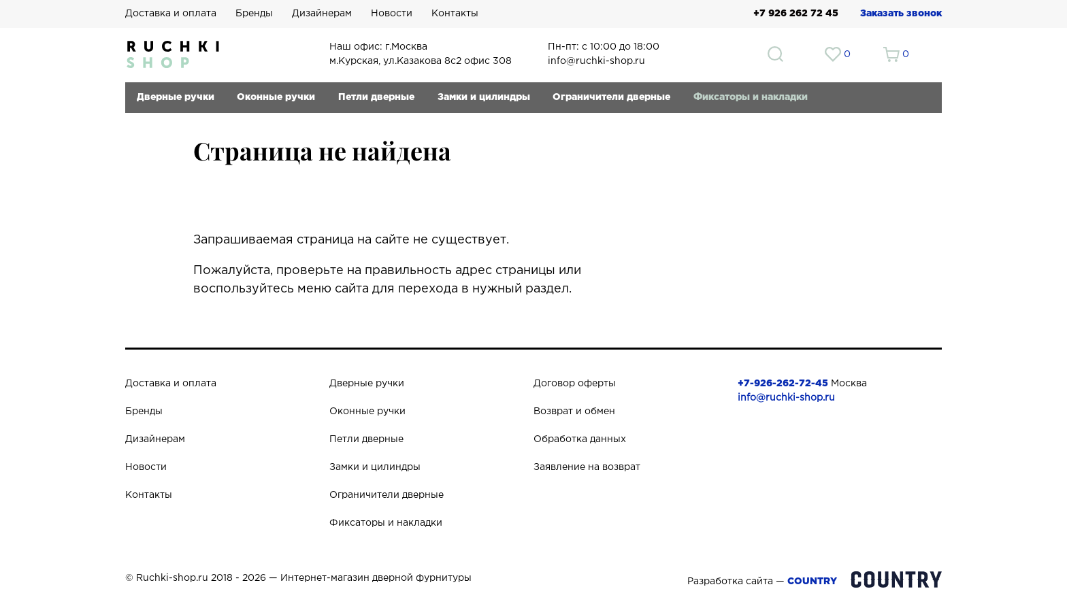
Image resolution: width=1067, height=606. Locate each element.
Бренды (254, 14)
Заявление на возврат (587, 467)
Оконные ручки (276, 97)
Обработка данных (580, 439)
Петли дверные (376, 97)
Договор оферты (575, 384)
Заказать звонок (901, 14)
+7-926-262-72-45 (783, 384)
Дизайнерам (322, 14)
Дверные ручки (175, 97)
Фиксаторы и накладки (750, 97)
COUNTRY (812, 581)
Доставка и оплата (170, 14)
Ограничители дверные (611, 97)
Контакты (454, 14)
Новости (391, 14)
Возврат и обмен (574, 411)
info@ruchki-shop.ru (786, 398)
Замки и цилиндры (484, 97)
